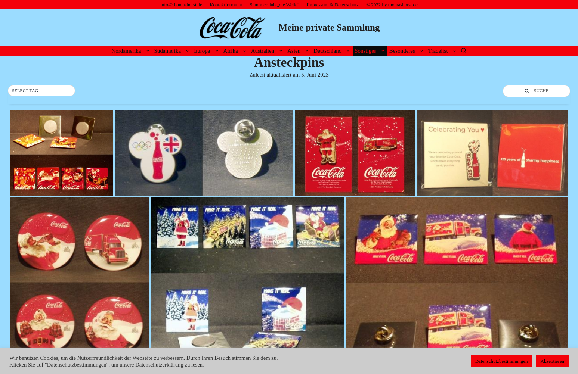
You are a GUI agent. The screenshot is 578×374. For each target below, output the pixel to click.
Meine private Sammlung (329, 27)
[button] (41, 91)
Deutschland (333, 51)
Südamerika (173, 51)
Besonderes (407, 51)
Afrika (236, 51)
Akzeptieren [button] (552, 361)
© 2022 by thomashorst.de (392, 4)
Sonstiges (371, 51)
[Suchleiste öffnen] (464, 51)
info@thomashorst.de (181, 4)
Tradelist (443, 51)
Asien (299, 51)
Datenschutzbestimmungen (501, 361)
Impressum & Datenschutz (333, 4)
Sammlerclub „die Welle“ (275, 4)
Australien (268, 51)
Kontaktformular (226, 4)
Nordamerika (131, 51)
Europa (207, 51)
